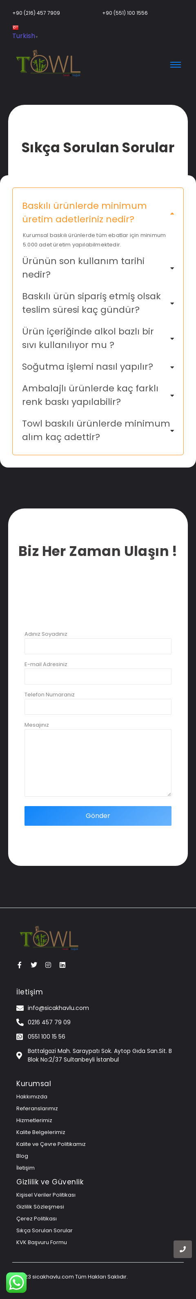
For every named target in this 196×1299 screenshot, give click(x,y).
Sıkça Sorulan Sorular (44, 1230)
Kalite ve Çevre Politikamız (51, 1144)
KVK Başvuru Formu (41, 1242)
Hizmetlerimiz (34, 1120)
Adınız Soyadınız (98, 646)
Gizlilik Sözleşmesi (40, 1207)
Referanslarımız (37, 1108)
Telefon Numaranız (98, 707)
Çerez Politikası (36, 1218)
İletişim (25, 1168)
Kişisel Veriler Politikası (46, 1195)
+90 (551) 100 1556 (125, 12)
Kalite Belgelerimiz (40, 1132)
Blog (22, 1156)
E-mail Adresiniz (98, 677)
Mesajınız (98, 763)
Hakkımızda (31, 1096)
